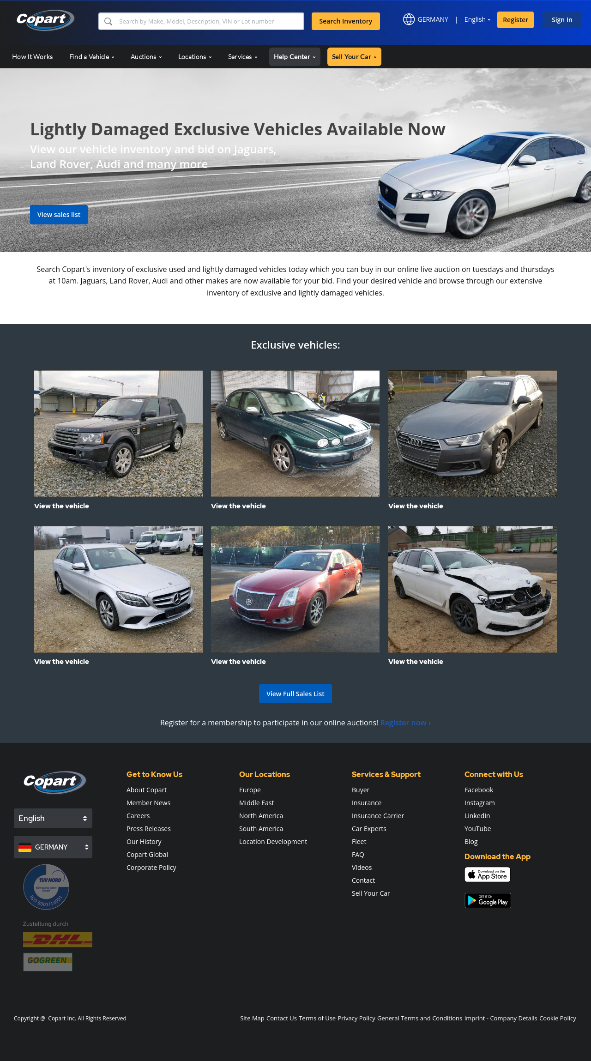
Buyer (360, 789)
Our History (144, 841)
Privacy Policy (356, 1018)
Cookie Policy (557, 1018)
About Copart (147, 789)
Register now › (405, 722)
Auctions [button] (146, 56)
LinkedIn (477, 815)
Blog (471, 841)
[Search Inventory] (210, 21)
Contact (363, 880)
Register (515, 19)
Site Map (252, 1018)
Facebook (478, 789)
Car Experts (369, 828)
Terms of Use (317, 1018)
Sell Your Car (371, 893)
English (475, 19)
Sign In (562, 19)
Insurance (366, 802)
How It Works (32, 56)
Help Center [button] (295, 56)
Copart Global (147, 854)
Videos (362, 867)
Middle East (256, 802)
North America (261, 815)
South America (261, 828)
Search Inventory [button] (346, 21)
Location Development (273, 841)
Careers (138, 815)
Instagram (479, 802)
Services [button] (243, 56)
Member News (148, 802)
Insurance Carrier (378, 815)
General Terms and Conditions (419, 1018)
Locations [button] (195, 56)
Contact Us (281, 1018)
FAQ (358, 854)
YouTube (477, 828)
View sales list (58, 214)
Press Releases (149, 828)
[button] (107, 21)
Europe (250, 789)
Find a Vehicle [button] (92, 56)
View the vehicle (61, 506)
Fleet (359, 841)
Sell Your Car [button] (354, 56)
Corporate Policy (151, 867)
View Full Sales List (295, 693)
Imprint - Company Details (500, 1018)
